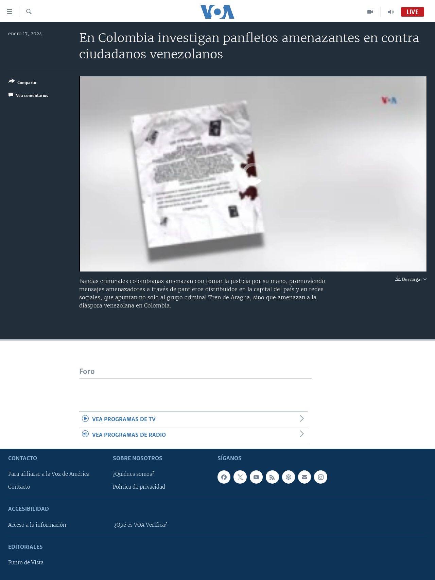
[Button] (22, 83)
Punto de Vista (26, 563)
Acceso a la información (37, 525)
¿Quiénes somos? (133, 474)
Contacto (19, 487)
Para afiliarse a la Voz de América (48, 474)
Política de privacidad (139, 487)
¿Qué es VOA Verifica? (140, 525)
